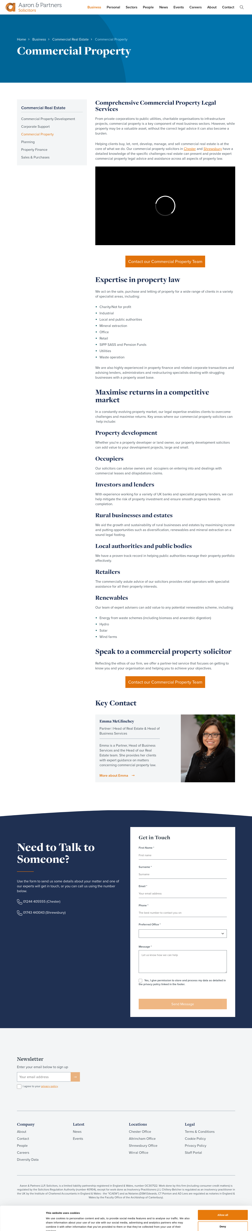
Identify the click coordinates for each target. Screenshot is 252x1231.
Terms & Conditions (200, 1131)
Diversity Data (28, 1159)
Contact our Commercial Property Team (165, 261)
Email (143, 886)
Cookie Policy (195, 1138)
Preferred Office (150, 924)
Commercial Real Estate (43, 108)
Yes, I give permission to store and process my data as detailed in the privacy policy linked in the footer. (182, 982)
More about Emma (114, 775)
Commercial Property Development (48, 118)
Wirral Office (138, 1152)
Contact (228, 7)
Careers (195, 7)
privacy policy (49, 1086)
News (163, 7)
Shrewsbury (213, 148)
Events (178, 7)
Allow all (223, 1193)
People (148, 7)
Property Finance (34, 149)
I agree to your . (40, 1086)
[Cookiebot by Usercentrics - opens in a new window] (22, 1224)
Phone (143, 905)
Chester (190, 148)
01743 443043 (34, 912)
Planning (28, 142)
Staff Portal (193, 1152)
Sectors (131, 7)
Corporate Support (35, 126)
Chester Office (140, 1131)
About (211, 7)
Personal (113, 7)
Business (94, 7)
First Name (146, 848)
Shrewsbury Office (143, 1145)
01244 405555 (34, 901)
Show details (183, 1224)
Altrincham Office (142, 1138)
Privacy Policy (195, 1145)
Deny (223, 1205)
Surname (145, 867)
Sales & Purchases (35, 157)
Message (145, 947)
